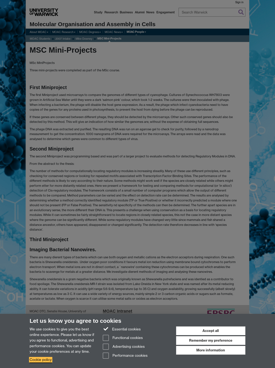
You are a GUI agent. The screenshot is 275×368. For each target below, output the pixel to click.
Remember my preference (210, 340)
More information (210, 350)
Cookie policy (41, 360)
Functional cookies (123, 338)
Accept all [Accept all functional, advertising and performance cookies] (210, 331)
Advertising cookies (124, 346)
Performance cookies (125, 355)
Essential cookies (122, 328)
